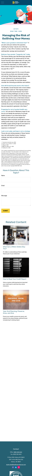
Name (3, 175)
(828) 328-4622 (18, 452)
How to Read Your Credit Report (14, 279)
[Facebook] (13, 467)
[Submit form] (5, 211)
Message (4, 195)
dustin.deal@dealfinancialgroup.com (16, 464)
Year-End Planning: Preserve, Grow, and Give (14, 312)
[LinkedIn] (16, 467)
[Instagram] (19, 467)
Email (3, 185)
